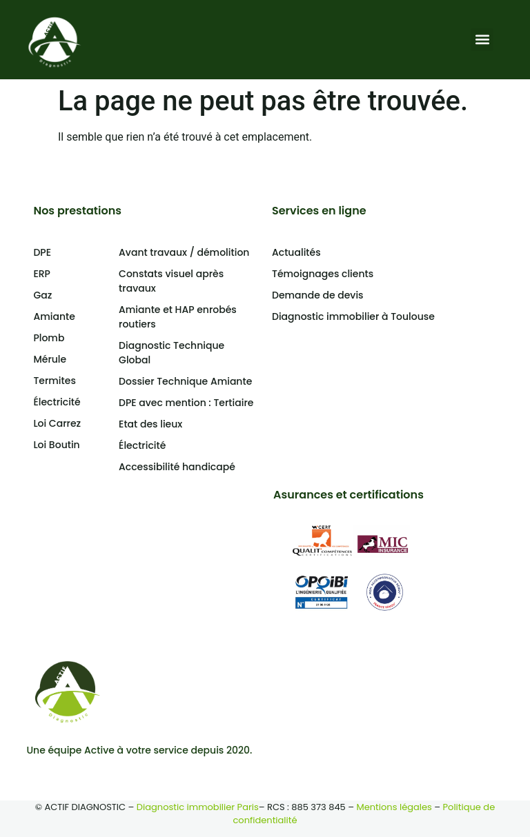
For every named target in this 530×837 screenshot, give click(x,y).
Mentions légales (394, 807)
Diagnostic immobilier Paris (198, 807)
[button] (482, 39)
